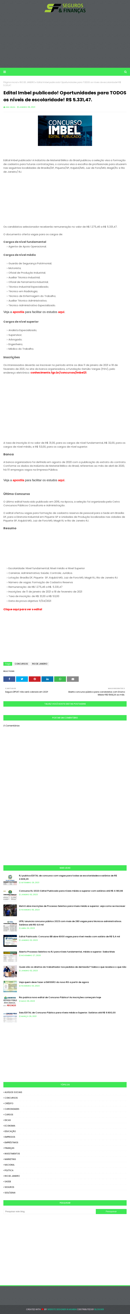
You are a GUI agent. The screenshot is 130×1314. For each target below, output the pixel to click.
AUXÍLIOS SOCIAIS (13, 1092)
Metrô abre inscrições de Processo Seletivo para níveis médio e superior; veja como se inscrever (72, 906)
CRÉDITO (9, 1103)
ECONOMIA (10, 1125)
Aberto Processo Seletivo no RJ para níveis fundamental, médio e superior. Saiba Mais (67, 951)
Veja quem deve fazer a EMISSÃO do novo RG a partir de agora (54, 982)
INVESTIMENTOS (12, 1153)
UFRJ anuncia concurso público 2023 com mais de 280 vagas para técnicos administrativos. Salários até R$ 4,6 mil (70, 923)
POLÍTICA (9, 1170)
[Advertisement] (65, 40)
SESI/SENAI (10, 1192)
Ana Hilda (10, 107)
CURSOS (9, 1114)
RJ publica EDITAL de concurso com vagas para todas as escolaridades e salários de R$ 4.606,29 (68, 877)
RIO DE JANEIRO (27, 82)
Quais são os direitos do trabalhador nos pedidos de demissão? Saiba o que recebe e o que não (72, 967)
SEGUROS (9, 1187)
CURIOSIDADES (12, 1109)
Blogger (99, 1309)
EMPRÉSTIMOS (11, 1142)
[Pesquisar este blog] (49, 1211)
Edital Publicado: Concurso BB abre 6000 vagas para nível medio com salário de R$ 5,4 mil (69, 936)
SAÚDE (8, 1181)
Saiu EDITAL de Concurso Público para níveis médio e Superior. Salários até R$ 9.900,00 (67, 1012)
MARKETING (10, 1159)
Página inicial (10, 82)
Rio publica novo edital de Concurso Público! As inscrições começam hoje (60, 997)
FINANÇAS (9, 1148)
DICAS (8, 1120)
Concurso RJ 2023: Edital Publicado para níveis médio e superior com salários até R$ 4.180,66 (71, 890)
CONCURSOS (21, 663)
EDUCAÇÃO (10, 1131)
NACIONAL (10, 1164)
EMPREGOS (10, 1136)
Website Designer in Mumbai (62, 1309)
